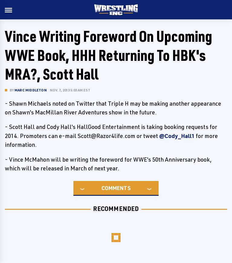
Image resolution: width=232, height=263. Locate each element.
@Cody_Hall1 (177, 136)
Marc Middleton (30, 90)
